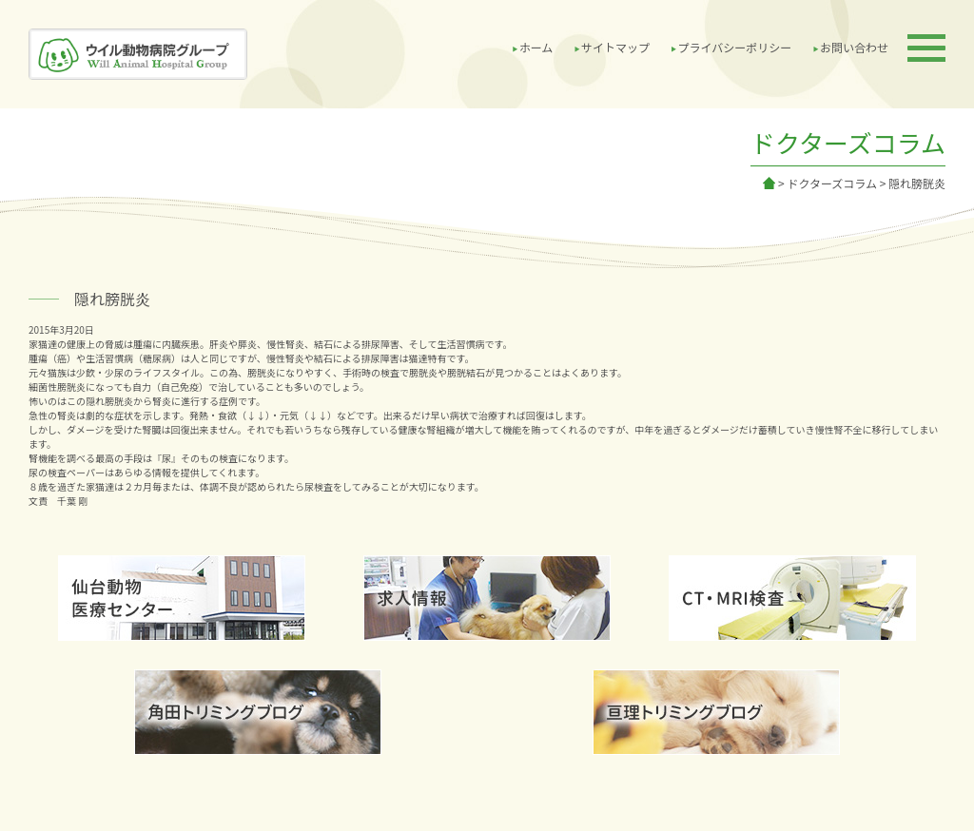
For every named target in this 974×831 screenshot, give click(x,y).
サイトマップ (615, 47)
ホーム (536, 47)
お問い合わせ (854, 47)
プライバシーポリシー (735, 47)
